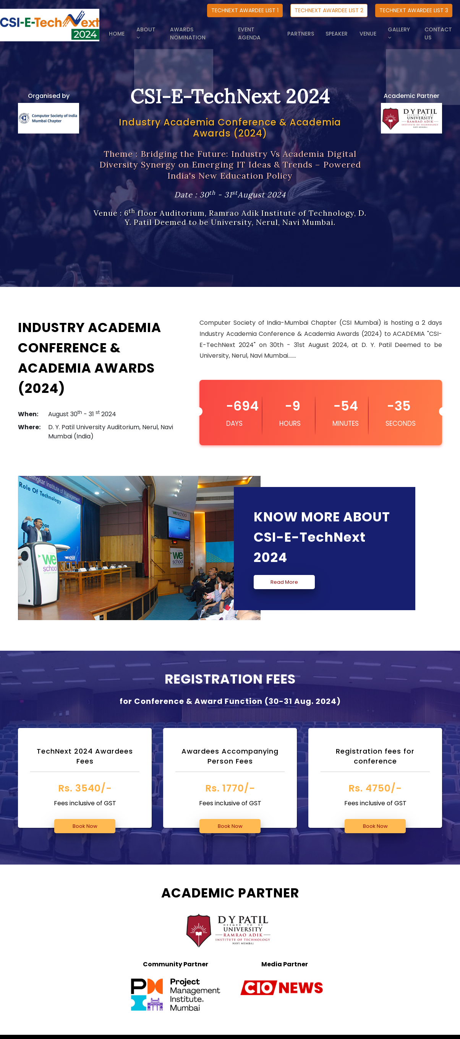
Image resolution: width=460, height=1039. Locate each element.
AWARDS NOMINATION (215, 29)
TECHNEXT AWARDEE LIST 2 (329, 10)
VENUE (373, 29)
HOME (137, 29)
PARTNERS (314, 29)
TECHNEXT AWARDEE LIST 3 (413, 10)
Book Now (85, 826)
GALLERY (402, 29)
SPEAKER (346, 29)
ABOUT (165, 29)
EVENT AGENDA (273, 29)
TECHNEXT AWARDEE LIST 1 (245, 10)
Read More (284, 582)
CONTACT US (442, 29)
